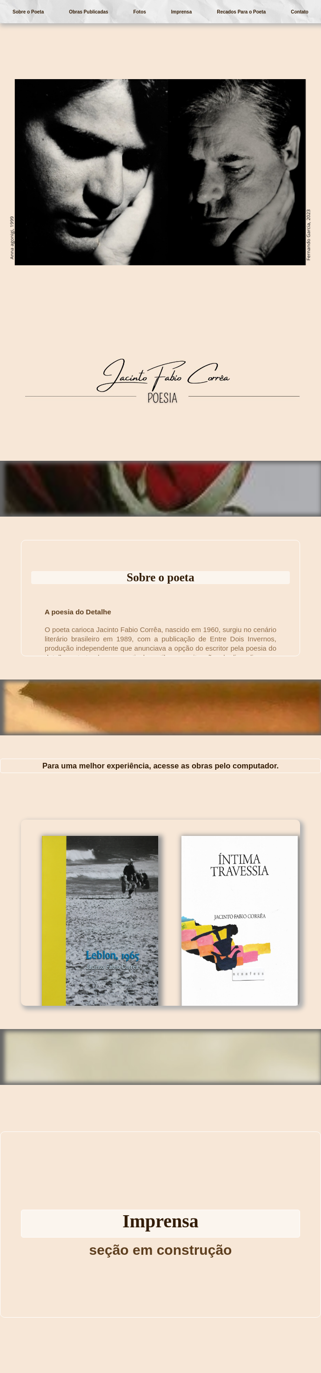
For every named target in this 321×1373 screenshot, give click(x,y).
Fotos (140, 11)
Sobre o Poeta (28, 11)
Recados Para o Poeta (241, 11)
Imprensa (181, 11)
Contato (299, 11)
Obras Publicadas (88, 11)
